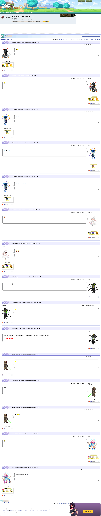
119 (79, 39)
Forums (17, 12)
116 (73, 39)
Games (27, 12)
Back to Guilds (70, 18)
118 (77, 39)
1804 (92, 39)
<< (61, 39)
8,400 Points (8, 63)
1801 (84, 39)
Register (82, 1)
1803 (89, 39)
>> (95, 39)
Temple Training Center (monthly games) (91, 36)
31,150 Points (93, 455)
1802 (87, 39)
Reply (8, 36)
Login (89, 1)
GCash (7, 12)
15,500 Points (93, 231)
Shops (12, 12)
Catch (31, 12)
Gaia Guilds (6, 17)
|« (59, 39)
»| (99, 39)
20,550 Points (7, 130)
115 (71, 39)
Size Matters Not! (6, 39)
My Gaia (2, 12)
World (22, 12)
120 (81, 39)
